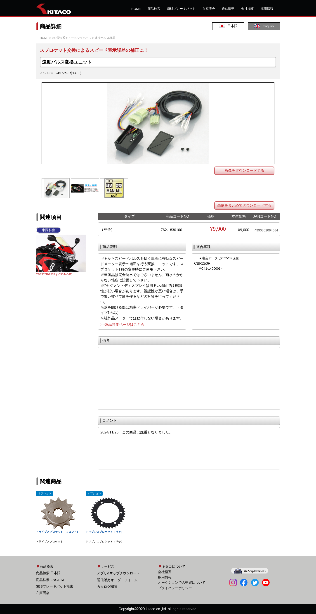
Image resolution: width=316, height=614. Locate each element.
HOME (136, 9)
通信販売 (228, 8)
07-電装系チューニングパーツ (72, 38)
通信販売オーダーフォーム (117, 580)
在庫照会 (208, 8)
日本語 (228, 26)
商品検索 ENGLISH (50, 580)
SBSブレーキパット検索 (54, 586)
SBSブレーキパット (181, 8)
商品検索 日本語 (48, 573)
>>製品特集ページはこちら (122, 324)
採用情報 (267, 8)
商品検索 (154, 8)
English (264, 26)
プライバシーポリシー (175, 588)
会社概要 (247, 8)
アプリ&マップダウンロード (118, 573)
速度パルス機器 (105, 38)
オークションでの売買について (181, 582)
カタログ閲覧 (107, 586)
